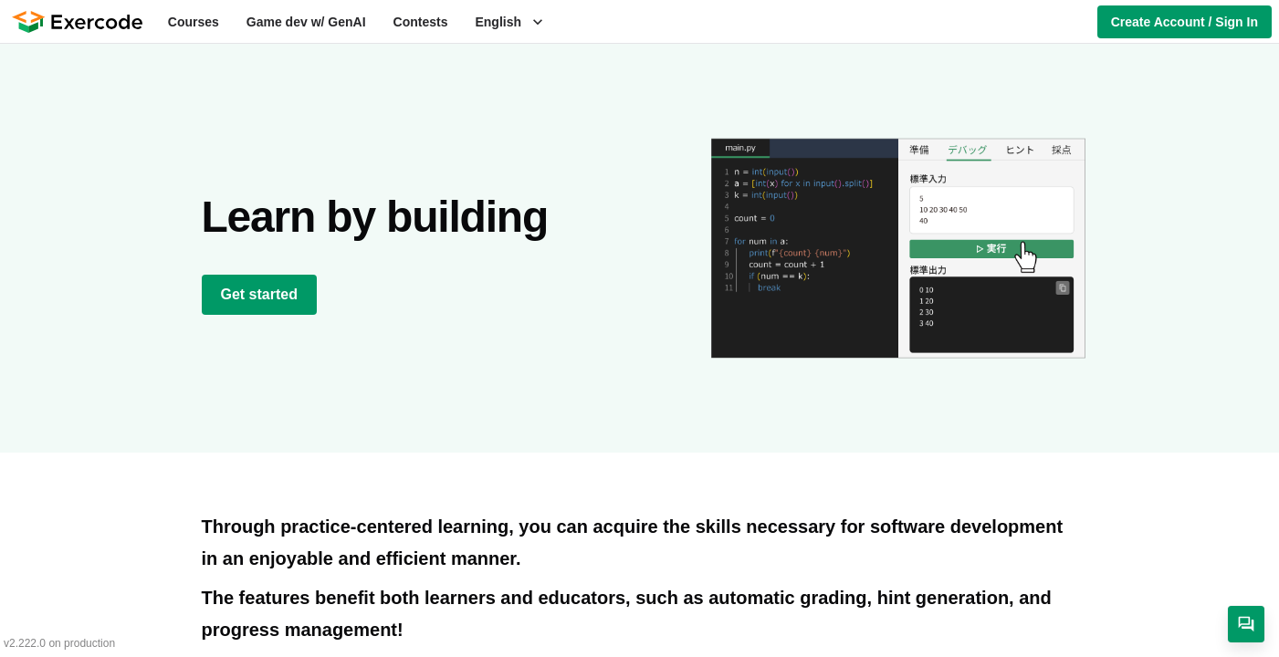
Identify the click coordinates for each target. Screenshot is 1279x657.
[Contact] (1246, 624)
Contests (420, 22)
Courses (193, 22)
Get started (259, 294)
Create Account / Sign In (1184, 22)
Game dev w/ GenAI (306, 22)
